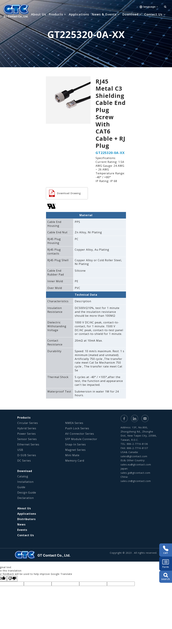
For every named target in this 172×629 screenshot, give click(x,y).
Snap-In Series (75, 444)
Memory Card (74, 460)
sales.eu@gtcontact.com (136, 464)
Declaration (25, 498)
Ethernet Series (28, 444)
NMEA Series (74, 423)
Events (22, 530)
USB (20, 450)
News (21, 524)
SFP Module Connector (81, 439)
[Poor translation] (12, 579)
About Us (38, 14)
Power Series (26, 434)
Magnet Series (75, 450)
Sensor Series (27, 439)
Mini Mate (72, 455)
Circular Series (27, 423)
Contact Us (25, 535)
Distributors (26, 519)
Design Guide (26, 492)
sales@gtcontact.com (134, 456)
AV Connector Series (79, 434)
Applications (79, 14)
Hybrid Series (26, 428)
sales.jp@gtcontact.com (135, 472)
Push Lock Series (77, 428)
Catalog (22, 476)
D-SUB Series (26, 455)
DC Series (24, 460)
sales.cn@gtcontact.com (136, 481)
